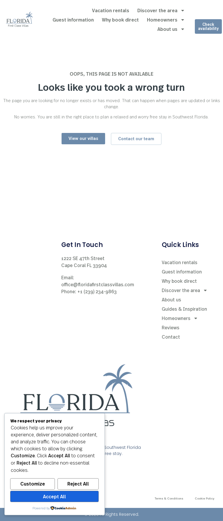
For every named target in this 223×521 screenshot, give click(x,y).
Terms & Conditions (169, 498)
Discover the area (161, 10)
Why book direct (120, 19)
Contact (171, 336)
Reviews (170, 327)
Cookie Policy (204, 498)
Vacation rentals (110, 10)
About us (171, 29)
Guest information (73, 19)
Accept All (54, 496)
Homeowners (166, 19)
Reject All (78, 484)
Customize (32, 484)
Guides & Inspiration (184, 308)
